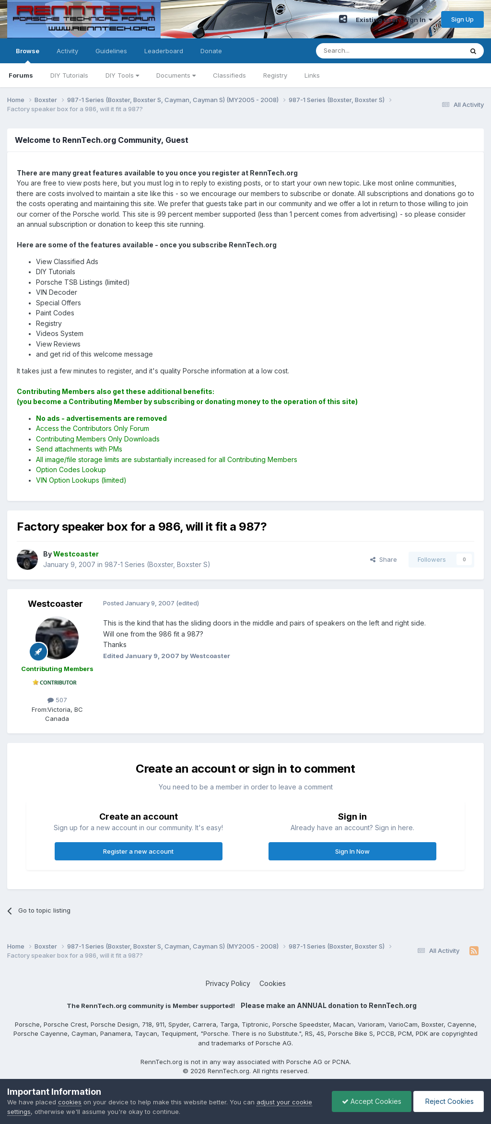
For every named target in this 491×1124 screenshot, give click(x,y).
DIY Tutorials (69, 75)
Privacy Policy (228, 983)
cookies (70, 1102)
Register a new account (138, 851)
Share (383, 559)
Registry (275, 75)
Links (312, 75)
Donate (211, 51)
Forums (21, 75)
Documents (176, 75)
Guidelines (111, 51)
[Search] (365, 50)
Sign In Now (352, 851)
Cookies (272, 983)
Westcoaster (55, 604)
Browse (27, 55)
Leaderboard (163, 51)
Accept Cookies (371, 1101)
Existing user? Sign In (394, 19)
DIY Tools (122, 75)
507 (57, 700)
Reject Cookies (448, 1101)
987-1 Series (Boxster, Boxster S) (157, 564)
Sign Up (462, 19)
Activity (67, 51)
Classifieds (229, 75)
